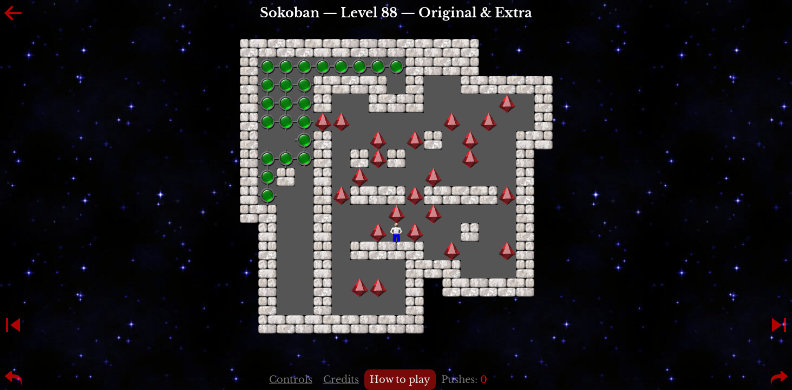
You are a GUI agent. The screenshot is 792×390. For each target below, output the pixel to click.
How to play (400, 380)
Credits (341, 380)
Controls (290, 380)
